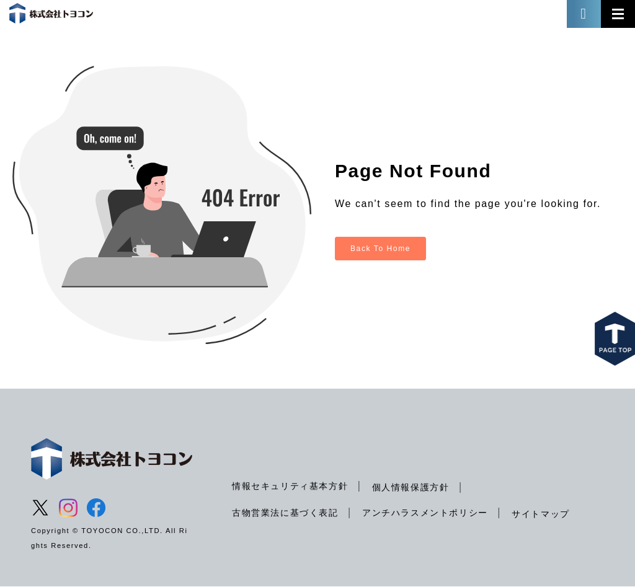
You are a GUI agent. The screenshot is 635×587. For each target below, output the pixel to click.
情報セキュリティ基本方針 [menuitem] (290, 486)
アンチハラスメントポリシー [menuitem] (425, 513)
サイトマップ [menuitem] (541, 514)
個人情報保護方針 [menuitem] (411, 487)
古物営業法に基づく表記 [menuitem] (285, 513)
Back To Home (380, 248)
